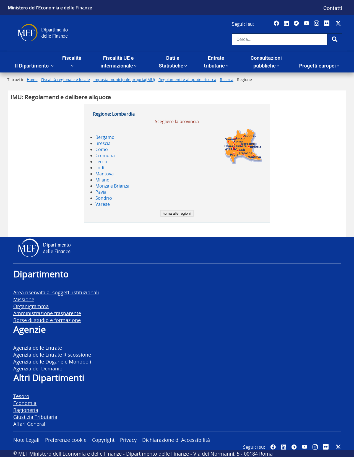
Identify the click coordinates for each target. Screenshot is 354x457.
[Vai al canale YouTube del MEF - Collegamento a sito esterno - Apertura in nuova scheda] (307, 23)
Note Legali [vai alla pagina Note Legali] (26, 439)
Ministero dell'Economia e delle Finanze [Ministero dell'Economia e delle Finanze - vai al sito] (50, 7)
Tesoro (21, 396)
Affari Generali (30, 423)
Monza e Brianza (112, 186)
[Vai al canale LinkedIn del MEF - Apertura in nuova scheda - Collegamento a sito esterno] (287, 23)
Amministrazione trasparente (47, 313)
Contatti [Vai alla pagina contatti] (332, 8)
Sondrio (103, 198)
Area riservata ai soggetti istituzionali (56, 292)
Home (32, 79)
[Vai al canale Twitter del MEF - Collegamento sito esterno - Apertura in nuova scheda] (339, 23)
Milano (102, 180)
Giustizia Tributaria (35, 416)
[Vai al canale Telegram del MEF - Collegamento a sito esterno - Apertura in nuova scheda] (297, 23)
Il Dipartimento (32, 66)
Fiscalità (71, 58)
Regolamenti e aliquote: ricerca (187, 79)
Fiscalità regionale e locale (65, 79)
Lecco (101, 162)
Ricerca (226, 79)
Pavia (100, 192)
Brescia (103, 143)
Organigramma (31, 306)
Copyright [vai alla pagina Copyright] (103, 439)
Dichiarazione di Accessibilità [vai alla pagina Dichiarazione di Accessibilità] (176, 439)
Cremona (105, 155)
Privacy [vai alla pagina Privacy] (128, 439)
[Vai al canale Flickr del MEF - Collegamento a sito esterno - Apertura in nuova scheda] (328, 23)
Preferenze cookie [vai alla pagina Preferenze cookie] (66, 439)
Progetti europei (317, 66)
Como (101, 149)
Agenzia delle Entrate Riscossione (52, 354)
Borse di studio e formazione (47, 319)
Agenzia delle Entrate (37, 347)
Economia (25, 402)
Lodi (99, 168)
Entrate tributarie (214, 62)
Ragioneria (25, 409)
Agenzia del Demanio (38, 368)
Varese (102, 204)
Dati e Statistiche (171, 62)
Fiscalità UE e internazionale (117, 62)
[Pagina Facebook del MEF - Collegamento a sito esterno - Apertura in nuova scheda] (277, 23)
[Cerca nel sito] (279, 39)
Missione (23, 299)
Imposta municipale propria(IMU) (124, 79)
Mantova (104, 174)
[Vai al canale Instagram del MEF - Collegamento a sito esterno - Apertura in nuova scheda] (317, 23)
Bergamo (104, 137)
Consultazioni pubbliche (266, 62)
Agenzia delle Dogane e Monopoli (52, 361)
